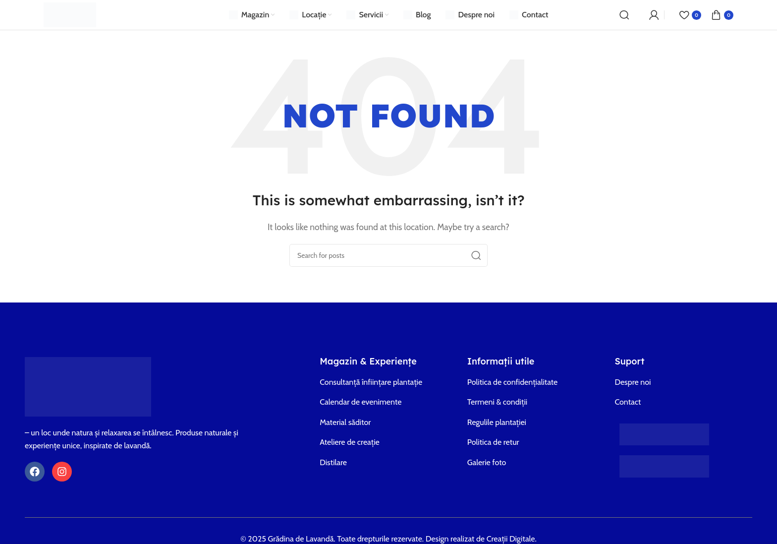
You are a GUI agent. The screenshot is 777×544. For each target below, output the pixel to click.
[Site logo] (70, 14)
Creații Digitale (511, 539)
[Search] (624, 15)
